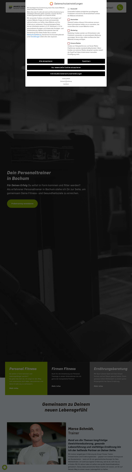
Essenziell (73, 9)
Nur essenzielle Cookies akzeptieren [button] (66, 67)
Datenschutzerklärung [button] (66, 81)
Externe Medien (75, 43)
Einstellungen (35, 36)
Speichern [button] (86, 61)
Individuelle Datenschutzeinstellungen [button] (66, 74)
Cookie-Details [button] (66, 78)
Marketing (73, 30)
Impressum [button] (66, 84)
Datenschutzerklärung (34, 34)
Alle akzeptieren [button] (45, 61)
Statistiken (73, 19)
